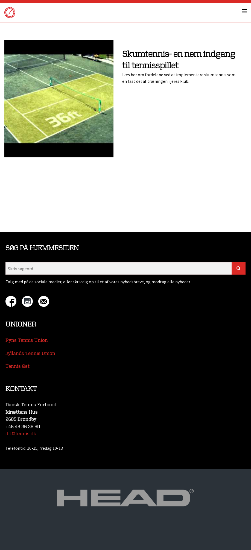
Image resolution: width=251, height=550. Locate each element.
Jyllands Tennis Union (30, 353)
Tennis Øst (17, 366)
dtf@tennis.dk (20, 434)
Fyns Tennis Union (26, 340)
